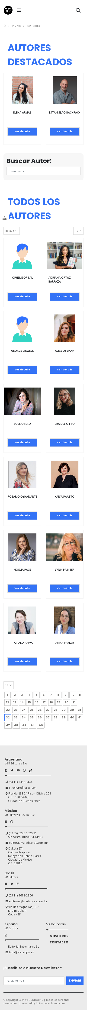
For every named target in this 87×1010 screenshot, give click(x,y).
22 (8, 710)
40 (72, 717)
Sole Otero (22, 424)
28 (56, 710)
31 (79, 710)
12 (7, 702)
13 (14, 702)
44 (24, 725)
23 (16, 710)
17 (44, 702)
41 (79, 717)
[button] (78, 11)
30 (72, 710)
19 (58, 702)
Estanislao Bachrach (65, 112)
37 (48, 717)
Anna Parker (64, 643)
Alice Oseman (64, 351)
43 (16, 725)
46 (41, 725)
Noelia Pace (22, 570)
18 (51, 702)
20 (66, 702)
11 (80, 695)
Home (16, 25)
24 (24, 710)
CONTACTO (59, 942)
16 (37, 702)
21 (73, 702)
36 (40, 717)
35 (32, 717)
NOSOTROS (59, 936)
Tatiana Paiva (22, 643)
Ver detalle (22, 131)
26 (40, 710)
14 (22, 702)
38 (56, 717)
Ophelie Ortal (22, 278)
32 (8, 716)
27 (48, 710)
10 (72, 695)
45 (33, 725)
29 (64, 710)
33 (16, 717)
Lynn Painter (64, 570)
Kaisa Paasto (64, 497)
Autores (34, 25)
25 (32, 710)
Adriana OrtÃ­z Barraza (59, 279)
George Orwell (22, 351)
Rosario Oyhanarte (22, 497)
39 (64, 717)
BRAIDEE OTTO (65, 424)
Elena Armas (22, 112)
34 (24, 717)
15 (29, 702)
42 (8, 725)
